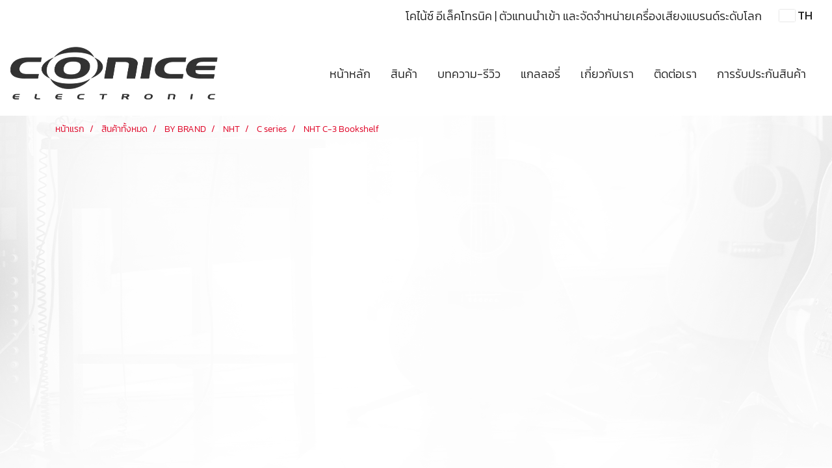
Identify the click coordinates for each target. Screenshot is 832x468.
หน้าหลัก (350, 74)
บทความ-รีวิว (468, 74)
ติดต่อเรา (675, 74)
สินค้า (404, 74)
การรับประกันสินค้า (761, 74)
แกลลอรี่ (540, 74)
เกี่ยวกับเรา (607, 74)
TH (795, 15)
